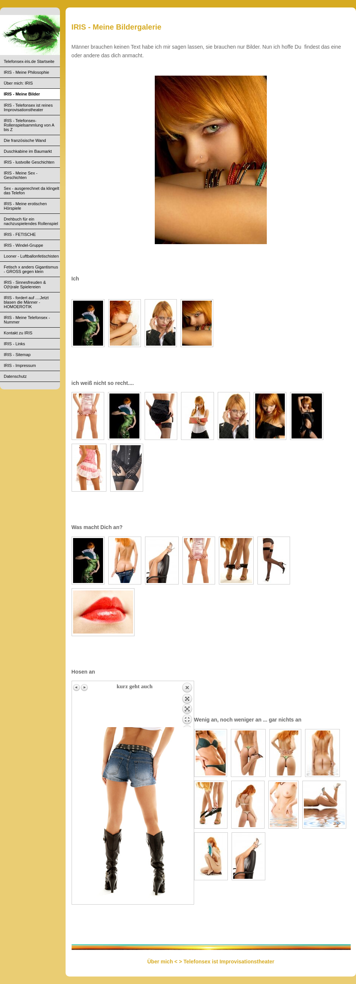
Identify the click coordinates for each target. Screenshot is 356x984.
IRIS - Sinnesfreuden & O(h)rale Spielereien (25, 284)
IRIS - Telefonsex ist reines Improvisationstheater (28, 107)
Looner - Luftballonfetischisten (31, 256)
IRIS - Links (14, 343)
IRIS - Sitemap (17, 354)
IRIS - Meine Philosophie (26, 72)
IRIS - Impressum (20, 365)
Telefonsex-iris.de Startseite (29, 61)
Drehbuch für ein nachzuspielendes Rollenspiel (31, 221)
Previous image (77, 687)
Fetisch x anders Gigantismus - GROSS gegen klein (31, 269)
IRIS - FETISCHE (20, 234)
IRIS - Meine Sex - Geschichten (20, 175)
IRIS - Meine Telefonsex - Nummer (27, 319)
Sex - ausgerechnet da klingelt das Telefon (31, 190)
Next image (84, 687)
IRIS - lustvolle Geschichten (29, 162)
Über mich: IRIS (18, 83)
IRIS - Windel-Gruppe (23, 245)
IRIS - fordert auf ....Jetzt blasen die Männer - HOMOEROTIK (26, 302)
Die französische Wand (25, 140)
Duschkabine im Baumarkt (28, 151)
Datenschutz (15, 376)
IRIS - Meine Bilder (22, 94)
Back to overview (187, 704)
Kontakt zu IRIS (18, 333)
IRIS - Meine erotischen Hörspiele (25, 205)
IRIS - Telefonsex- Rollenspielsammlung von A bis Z (29, 125)
